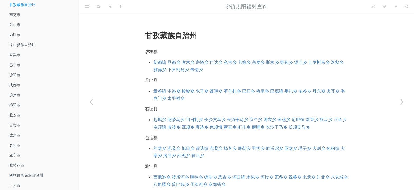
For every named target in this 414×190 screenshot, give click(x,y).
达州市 (15, 135)
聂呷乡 (216, 91)
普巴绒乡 (180, 184)
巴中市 (15, 65)
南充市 (15, 15)
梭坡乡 (188, 91)
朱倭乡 (196, 69)
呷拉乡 (196, 177)
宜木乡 (188, 62)
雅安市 (15, 115)
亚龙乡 (290, 148)
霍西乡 (197, 155)
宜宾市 (15, 55)
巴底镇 (276, 91)
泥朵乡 (173, 148)
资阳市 (15, 145)
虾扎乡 (244, 127)
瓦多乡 (281, 177)
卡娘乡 (244, 62)
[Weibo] (373, 6)
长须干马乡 (237, 119)
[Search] (98, 6)
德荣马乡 (176, 119)
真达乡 (202, 127)
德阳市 (15, 75)
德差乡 (210, 177)
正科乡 (340, 119)
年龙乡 (159, 148)
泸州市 (15, 95)
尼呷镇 (297, 119)
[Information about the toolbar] (120, 6)
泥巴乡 (300, 62)
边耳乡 (332, 91)
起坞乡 (159, 119)
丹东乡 (318, 91)
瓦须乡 (188, 127)
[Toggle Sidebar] (87, 6)
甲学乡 (258, 148)
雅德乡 (159, 69)
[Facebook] (396, 6)
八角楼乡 (162, 184)
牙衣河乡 (198, 184)
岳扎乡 (290, 91)
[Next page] (402, 101)
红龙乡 (323, 177)
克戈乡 (216, 148)
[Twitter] (385, 6)
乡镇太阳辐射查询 (246, 7)
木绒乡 (252, 177)
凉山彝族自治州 (22, 45)
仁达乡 (216, 62)
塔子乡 (304, 148)
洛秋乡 (337, 62)
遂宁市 (15, 155)
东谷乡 (304, 91)
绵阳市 (15, 105)
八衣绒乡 (339, 177)
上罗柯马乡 (319, 62)
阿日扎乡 (194, 119)
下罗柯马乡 (178, 69)
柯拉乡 (266, 177)
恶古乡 (224, 177)
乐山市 (15, 25)
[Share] (406, 6)
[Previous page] (91, 101)
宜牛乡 (256, 119)
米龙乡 (309, 177)
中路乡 (173, 91)
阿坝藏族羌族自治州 (26, 175)
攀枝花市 (16, 165)
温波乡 (173, 127)
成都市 (15, 85)
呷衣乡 (270, 119)
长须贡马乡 (299, 127)
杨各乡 (230, 148)
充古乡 (230, 62)
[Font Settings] (110, 6)
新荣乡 (312, 119)
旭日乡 (188, 148)
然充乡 (183, 155)
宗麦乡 (258, 62)
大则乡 (318, 148)
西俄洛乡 (162, 177)
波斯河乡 (180, 177)
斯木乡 (272, 62)
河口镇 (238, 177)
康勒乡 (244, 148)
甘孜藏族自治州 (22, 5)
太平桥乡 (176, 98)
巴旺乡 (248, 91)
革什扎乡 (232, 91)
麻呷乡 (258, 127)
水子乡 (202, 91)
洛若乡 (169, 155)
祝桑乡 (295, 177)
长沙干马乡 (276, 127)
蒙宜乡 (230, 127)
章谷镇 (159, 91)
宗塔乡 (202, 62)
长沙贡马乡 (214, 119)
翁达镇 (202, 148)
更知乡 (286, 62)
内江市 (15, 35)
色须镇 (216, 127)
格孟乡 (326, 119)
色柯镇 (332, 148)
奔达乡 (283, 119)
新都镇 (159, 62)
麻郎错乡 (216, 184)
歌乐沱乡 (274, 148)
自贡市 (15, 125)
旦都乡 (173, 62)
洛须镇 (159, 127)
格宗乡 (262, 91)
